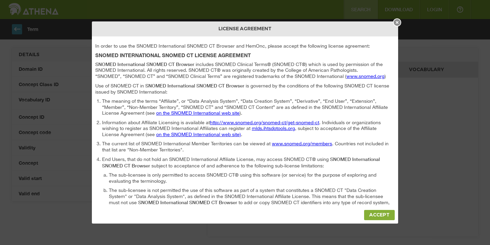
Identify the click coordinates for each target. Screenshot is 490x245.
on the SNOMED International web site (198, 113)
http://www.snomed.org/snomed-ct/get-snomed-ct (264, 122)
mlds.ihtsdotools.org (273, 128)
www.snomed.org (365, 76)
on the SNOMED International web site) (198, 134)
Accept (379, 215)
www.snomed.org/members (302, 143)
